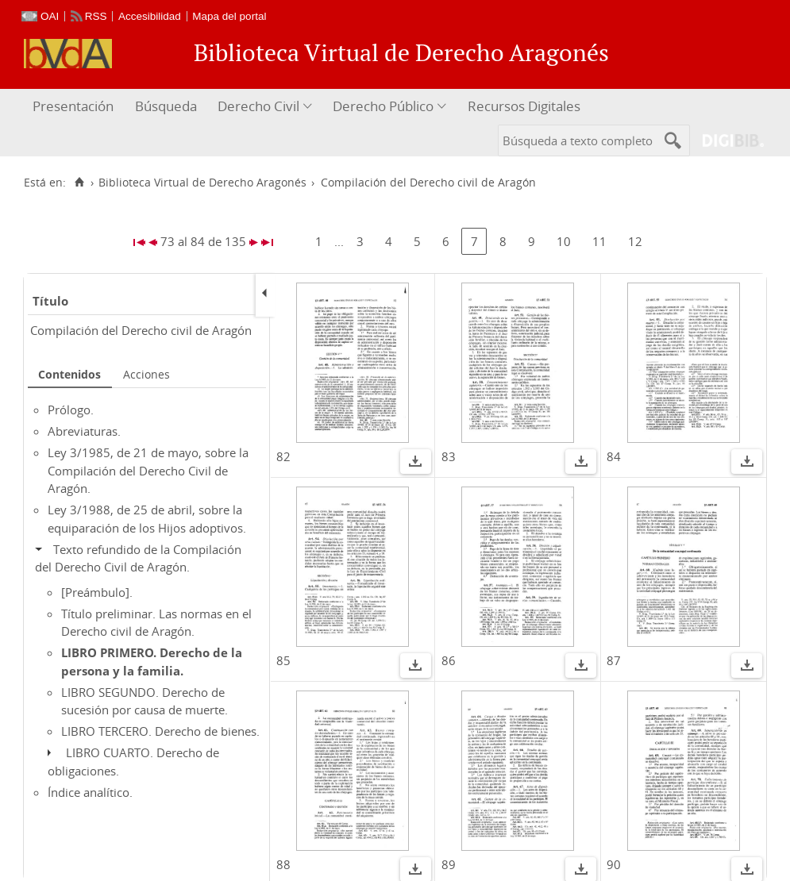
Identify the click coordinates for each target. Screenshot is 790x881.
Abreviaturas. (84, 431)
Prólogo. (71, 409)
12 (635, 241)
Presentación (73, 106)
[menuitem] (75, 107)
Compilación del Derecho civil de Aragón (141, 330)
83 (448, 456)
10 (564, 241)
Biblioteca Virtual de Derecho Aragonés (202, 182)
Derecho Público (383, 106)
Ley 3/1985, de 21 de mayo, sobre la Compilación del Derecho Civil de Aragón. (148, 470)
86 (448, 660)
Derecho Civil (258, 106)
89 (448, 864)
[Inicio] (79, 182)
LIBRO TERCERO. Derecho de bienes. (160, 731)
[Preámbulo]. (97, 592)
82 (283, 456)
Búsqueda (166, 106)
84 (614, 456)
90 (614, 864)
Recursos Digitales (524, 106)
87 (614, 660)
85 (283, 660)
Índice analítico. (90, 792)
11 (599, 241)
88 (283, 864)
